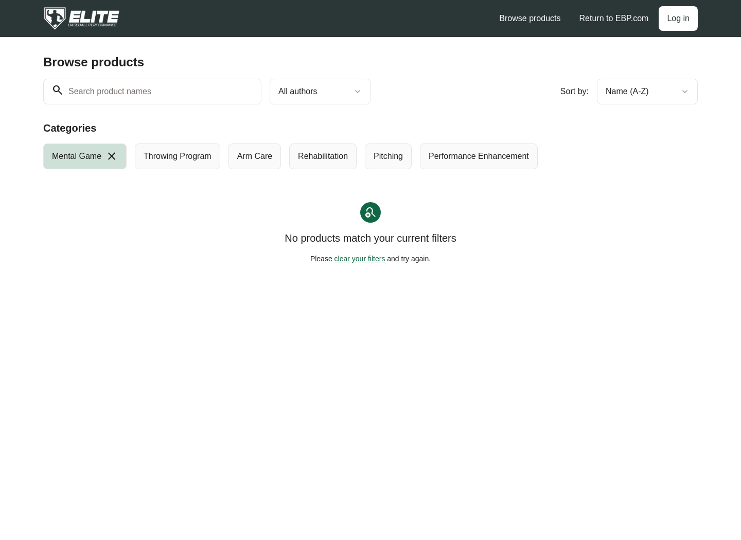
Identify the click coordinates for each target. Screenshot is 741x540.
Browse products (529, 18)
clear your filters (359, 259)
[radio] (85, 156)
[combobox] (320, 91)
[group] (328, 156)
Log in (678, 18)
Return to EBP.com (614, 18)
